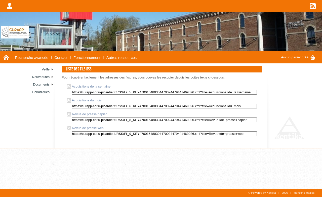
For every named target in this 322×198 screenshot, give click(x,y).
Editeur (119, 164)
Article (11, 164)
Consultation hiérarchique (269, 164)
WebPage (62, 164)
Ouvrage (34, 164)
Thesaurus (231, 157)
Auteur (119, 180)
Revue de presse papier (87, 114)
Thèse (47, 164)
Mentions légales (304, 192)
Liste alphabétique (234, 164)
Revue (132, 164)
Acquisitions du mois (84, 100)
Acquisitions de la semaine (89, 86)
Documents (17, 157)
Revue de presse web (85, 128)
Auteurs (121, 173)
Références (125, 157)
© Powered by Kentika (262, 192)
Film (22, 164)
